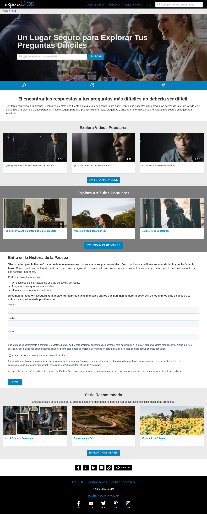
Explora (114, 4)
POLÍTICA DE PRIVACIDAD (103, 495)
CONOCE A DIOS (96, 4)
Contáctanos (97, 482)
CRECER (175, 85)
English (77, 482)
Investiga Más (133, 4)
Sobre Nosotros (123, 482)
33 (129, 505)
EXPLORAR (38, 85)
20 (92, 505)
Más (149, 4)
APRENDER (106, 85)
